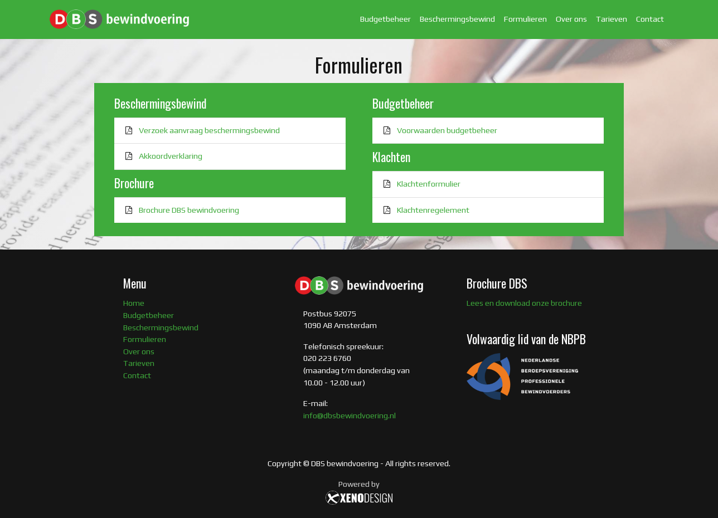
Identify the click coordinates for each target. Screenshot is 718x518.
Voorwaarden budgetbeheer (447, 130)
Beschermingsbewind (457, 18)
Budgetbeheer (385, 18)
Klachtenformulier (428, 183)
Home (133, 303)
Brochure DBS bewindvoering (189, 210)
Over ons (571, 18)
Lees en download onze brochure (524, 303)
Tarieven (611, 18)
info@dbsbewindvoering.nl (349, 415)
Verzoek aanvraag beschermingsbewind (209, 130)
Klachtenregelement (433, 210)
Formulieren (525, 18)
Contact (650, 18)
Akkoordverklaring (170, 156)
